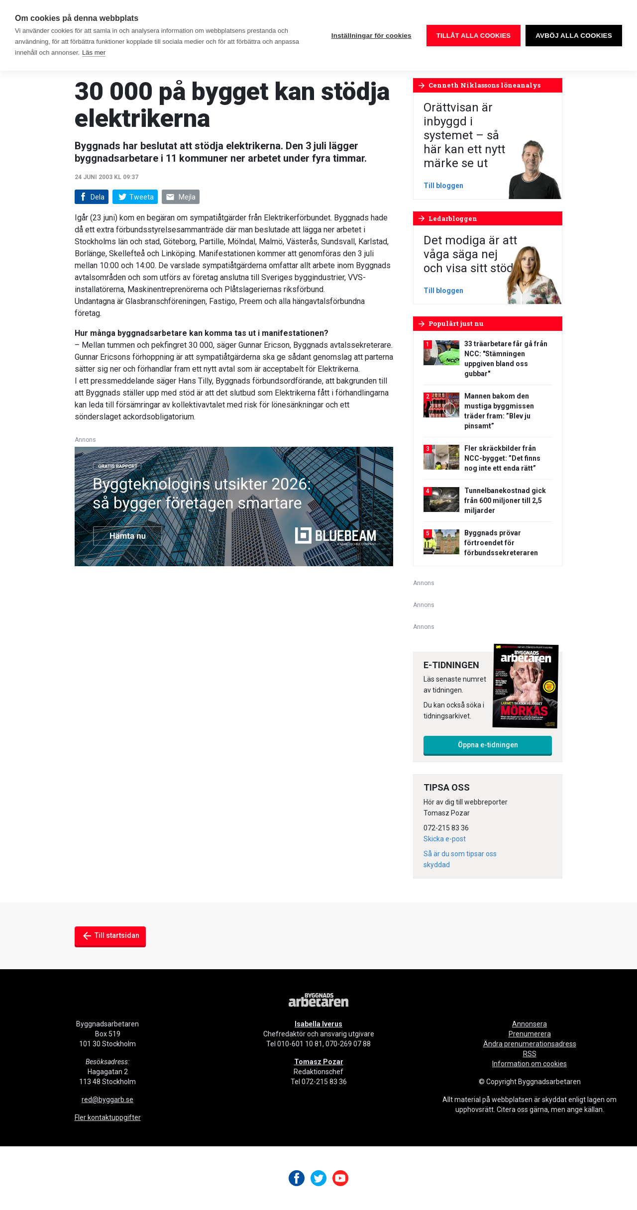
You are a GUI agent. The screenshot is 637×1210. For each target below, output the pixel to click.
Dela (91, 197)
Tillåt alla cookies (473, 35)
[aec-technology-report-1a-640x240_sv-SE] (234, 505)
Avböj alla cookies (573, 35)
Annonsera (529, 1024)
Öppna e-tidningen (488, 745)
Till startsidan (110, 936)
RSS (529, 1054)
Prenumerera (530, 1034)
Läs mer (94, 52)
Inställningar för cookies (371, 35)
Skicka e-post (445, 839)
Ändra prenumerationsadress (529, 1044)
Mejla (181, 197)
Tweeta (135, 197)
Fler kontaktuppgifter (108, 1117)
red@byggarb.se (107, 1100)
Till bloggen (443, 186)
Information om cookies (529, 1064)
